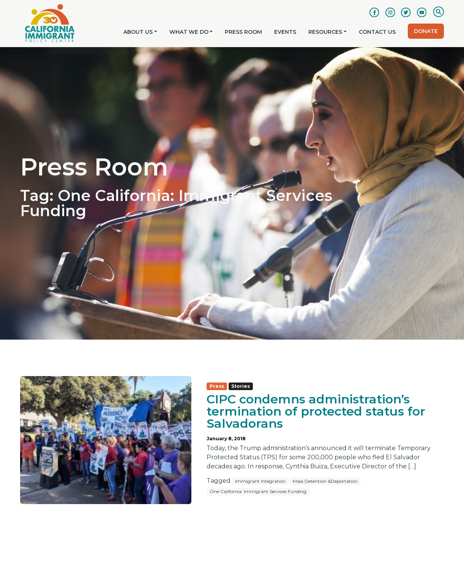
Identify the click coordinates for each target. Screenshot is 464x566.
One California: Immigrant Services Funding (258, 491)
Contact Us (377, 31)
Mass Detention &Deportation (325, 481)
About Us (138, 31)
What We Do (188, 31)
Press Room (243, 31)
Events (285, 31)
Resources (325, 31)
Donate (426, 31)
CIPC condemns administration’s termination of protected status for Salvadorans (316, 411)
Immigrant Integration (260, 481)
